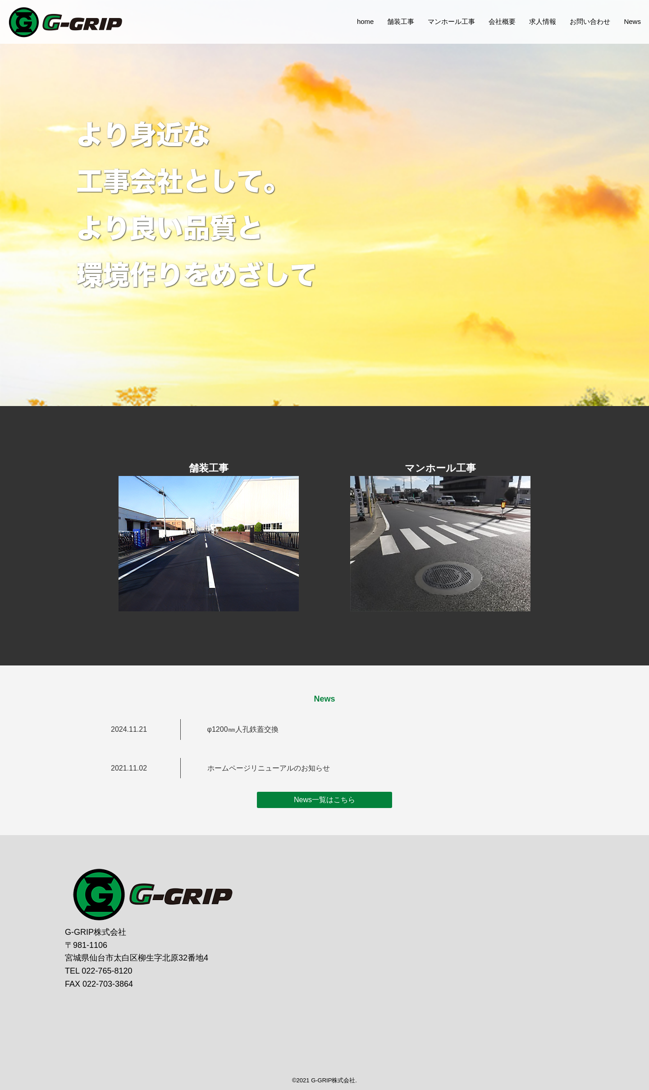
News (624, 37)
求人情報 (534, 37)
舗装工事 (393, 37)
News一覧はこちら (324, 800)
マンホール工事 (443, 37)
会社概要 (494, 37)
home (357, 37)
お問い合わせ (582, 37)
